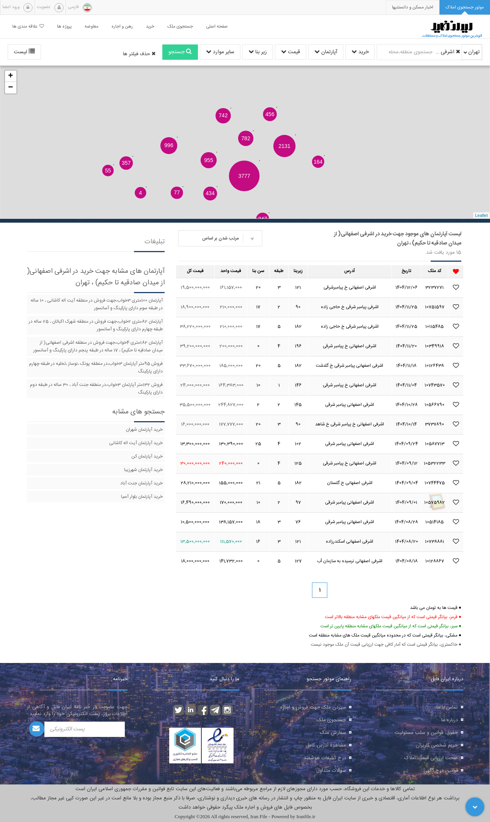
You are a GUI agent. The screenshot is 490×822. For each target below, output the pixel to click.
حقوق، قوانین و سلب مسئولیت (426, 732)
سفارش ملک (333, 732)
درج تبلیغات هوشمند (325, 758)
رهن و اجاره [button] (122, 26)
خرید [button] (150, 26)
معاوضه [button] (91, 26)
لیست (24, 52)
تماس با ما (447, 707)
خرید (360, 52)
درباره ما (449, 720)
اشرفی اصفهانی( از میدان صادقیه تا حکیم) (447, 52)
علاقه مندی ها (28, 26)
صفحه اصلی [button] (217, 26)
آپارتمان (325, 52)
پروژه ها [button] (64, 26)
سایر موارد (220, 52)
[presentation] (412, 7)
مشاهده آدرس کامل (325, 745)
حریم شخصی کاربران (437, 745)
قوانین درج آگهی (440, 770)
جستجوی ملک (331, 720)
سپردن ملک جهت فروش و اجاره (313, 707)
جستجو (180, 52)
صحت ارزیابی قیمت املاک (431, 758)
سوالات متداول (331, 770)
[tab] (464, 7)
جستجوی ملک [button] (180, 26)
